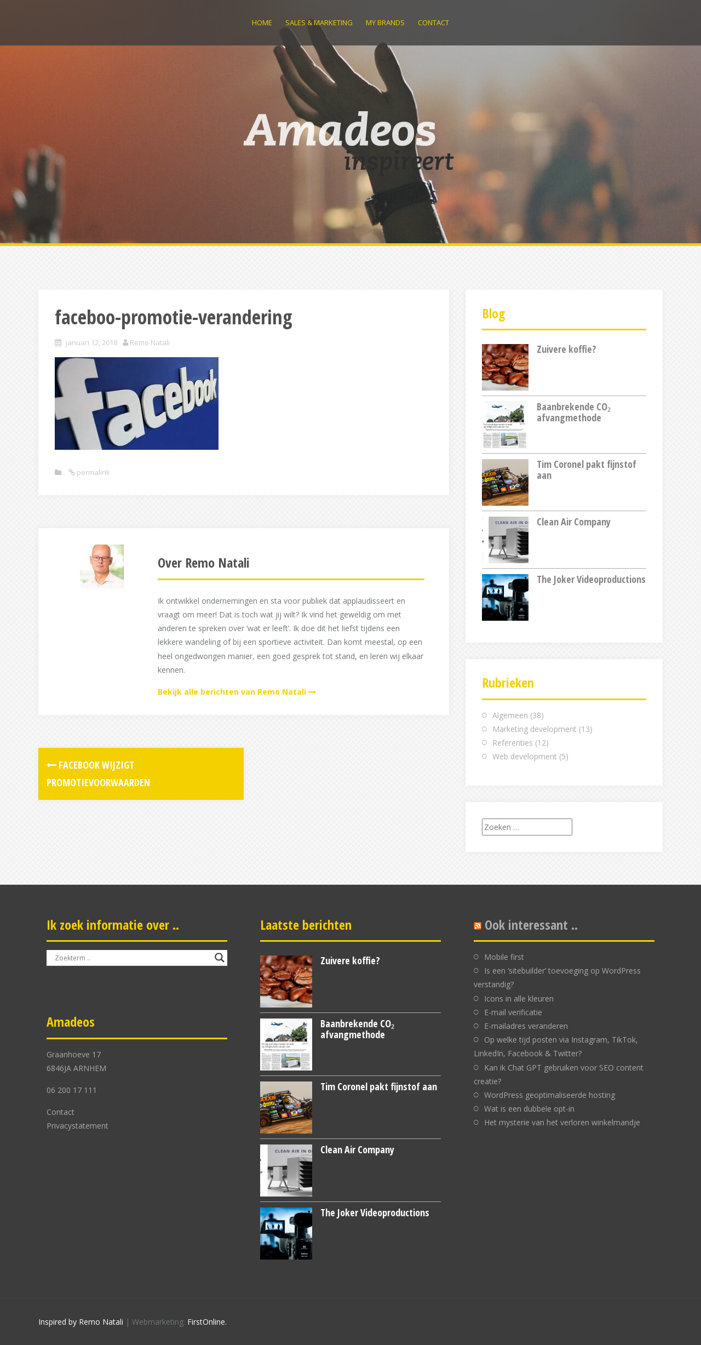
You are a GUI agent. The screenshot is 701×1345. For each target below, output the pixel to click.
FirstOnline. (207, 1322)
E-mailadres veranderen (526, 1026)
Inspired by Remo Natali (80, 1322)
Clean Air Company (574, 521)
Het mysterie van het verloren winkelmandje (562, 1122)
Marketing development (534, 729)
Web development (524, 756)
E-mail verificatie (513, 1012)
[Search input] (132, 957)
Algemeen (510, 715)
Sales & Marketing (319, 22)
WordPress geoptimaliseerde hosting (549, 1095)
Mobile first (504, 957)
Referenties (512, 742)
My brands (385, 22)
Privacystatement (77, 1125)
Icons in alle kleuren (519, 998)
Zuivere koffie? (566, 349)
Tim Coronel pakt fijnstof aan (586, 469)
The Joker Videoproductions (591, 579)
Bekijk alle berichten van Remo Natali (232, 691)
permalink (92, 472)
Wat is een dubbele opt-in (529, 1108)
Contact (433, 22)
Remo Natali (150, 342)
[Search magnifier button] (219, 957)
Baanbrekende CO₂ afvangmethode (574, 412)
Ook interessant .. (531, 924)
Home (262, 22)
